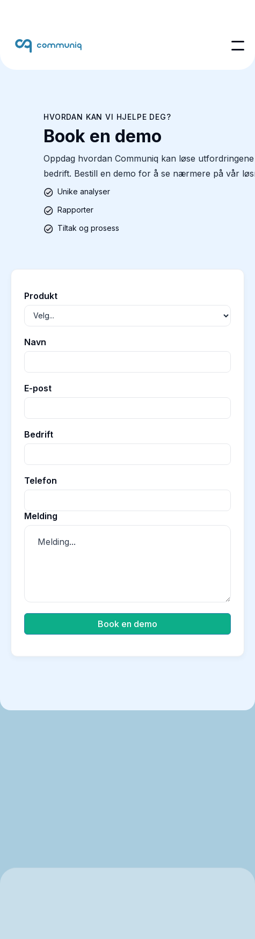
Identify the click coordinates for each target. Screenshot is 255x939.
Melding (40, 516)
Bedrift (38, 434)
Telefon (40, 480)
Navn (35, 342)
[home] (48, 46)
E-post (38, 388)
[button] (237, 45)
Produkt (40, 296)
